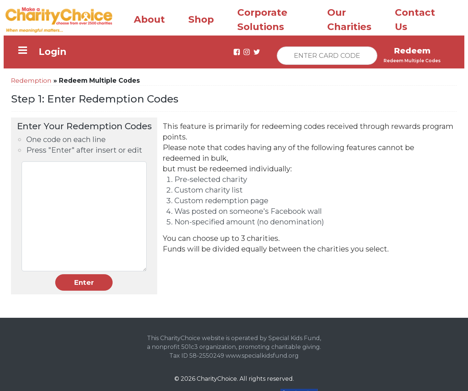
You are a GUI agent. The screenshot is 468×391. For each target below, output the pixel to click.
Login (53, 51)
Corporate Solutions (262, 20)
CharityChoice (217, 378)
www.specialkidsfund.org (262, 355)
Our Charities (349, 20)
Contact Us (415, 20)
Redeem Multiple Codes (412, 60)
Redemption (31, 80)
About (149, 19)
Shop (201, 19)
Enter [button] (84, 282)
